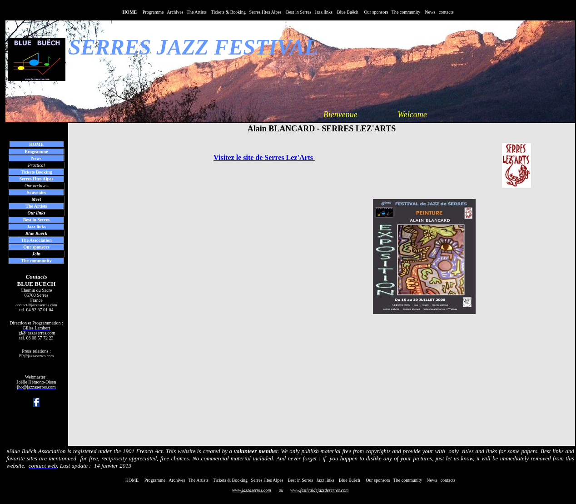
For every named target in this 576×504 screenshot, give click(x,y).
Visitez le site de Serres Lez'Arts (264, 157)
